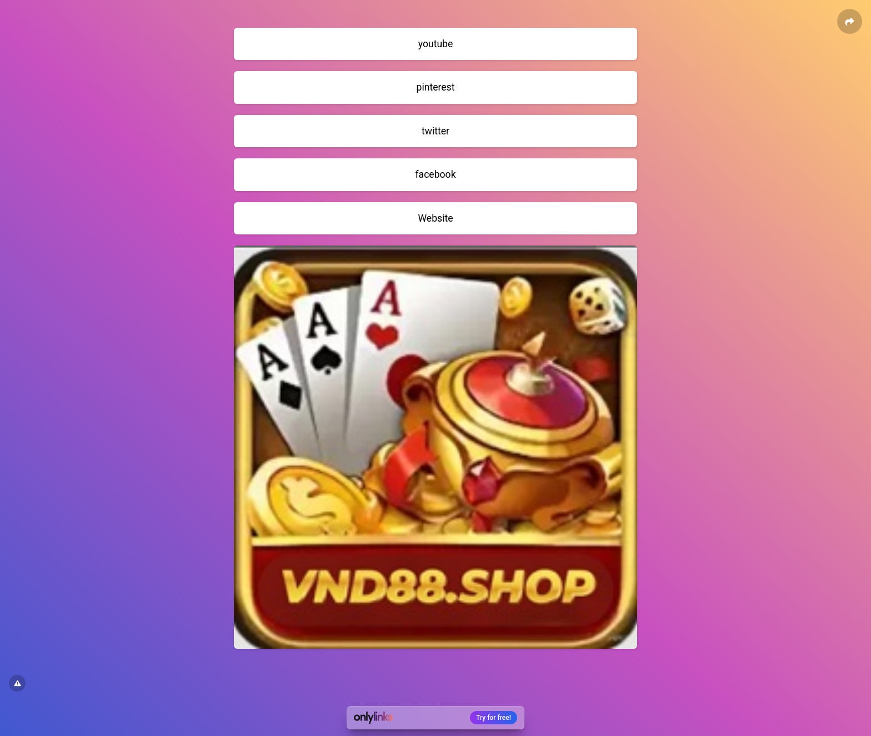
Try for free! (493, 718)
